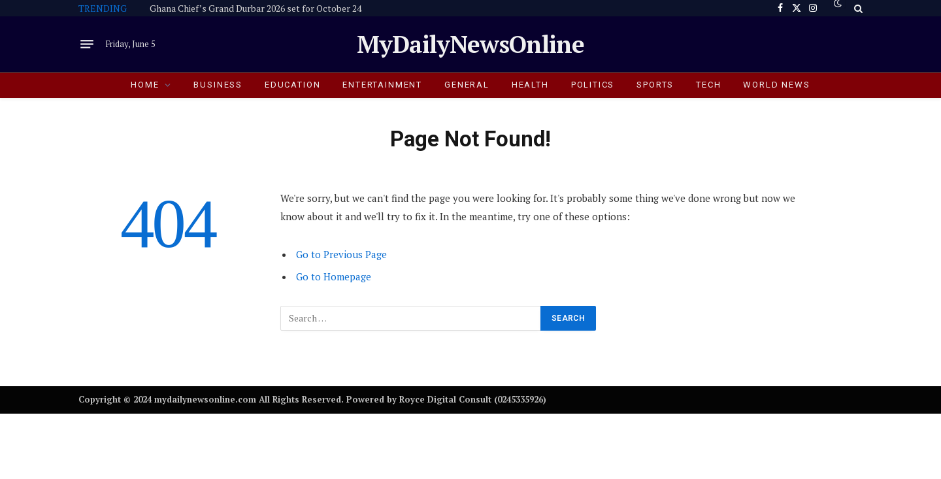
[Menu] (86, 44)
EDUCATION (292, 85)
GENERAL (466, 85)
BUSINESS (217, 85)
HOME (145, 85)
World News (776, 85)
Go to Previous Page (341, 254)
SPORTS (655, 85)
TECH (708, 85)
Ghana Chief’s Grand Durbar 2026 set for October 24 (255, 8)
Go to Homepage (333, 276)
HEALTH (530, 85)
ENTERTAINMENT (382, 85)
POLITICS (593, 85)
